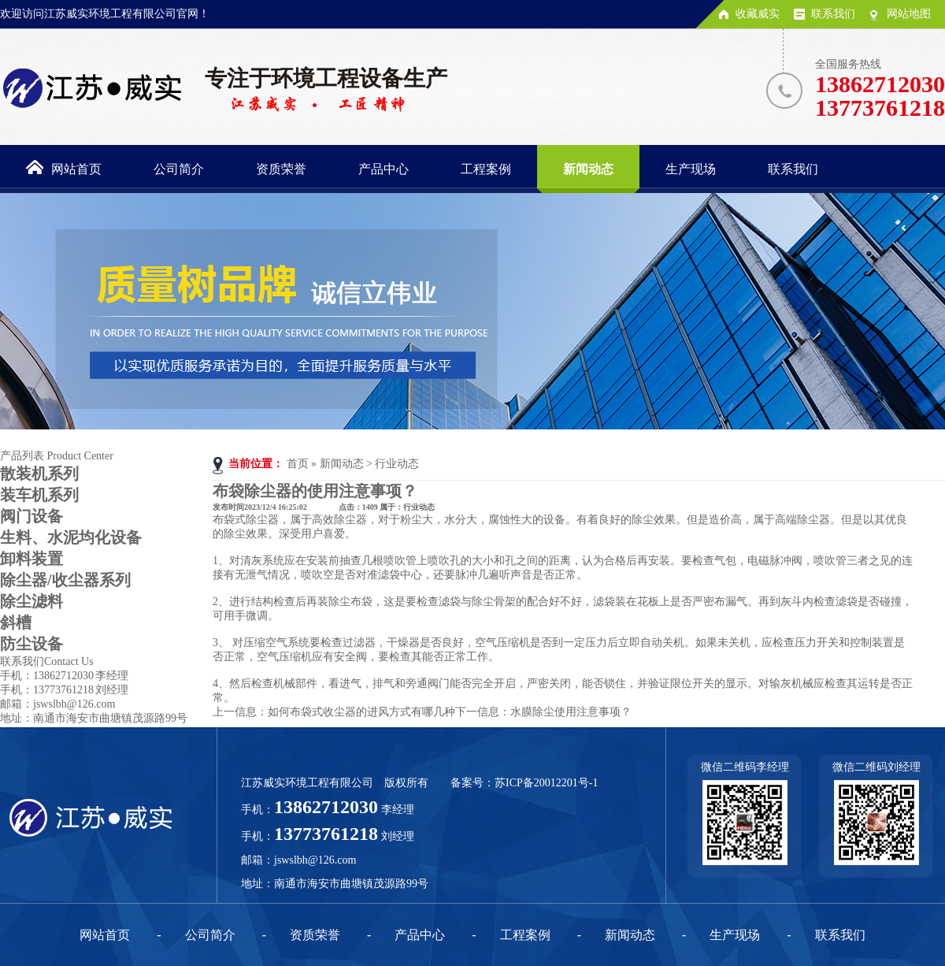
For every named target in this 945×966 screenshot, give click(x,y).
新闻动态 (342, 464)
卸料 (31, 558)
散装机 (39, 473)
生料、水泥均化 (71, 537)
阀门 (31, 516)
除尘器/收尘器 (65, 580)
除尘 (31, 601)
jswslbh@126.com (315, 860)
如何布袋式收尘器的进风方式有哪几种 (361, 712)
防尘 (31, 643)
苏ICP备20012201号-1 (546, 783)
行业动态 (397, 464)
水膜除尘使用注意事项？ (571, 712)
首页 (298, 464)
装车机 (39, 494)
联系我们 (833, 14)
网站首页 (105, 935)
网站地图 (909, 14)
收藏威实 (758, 14)
